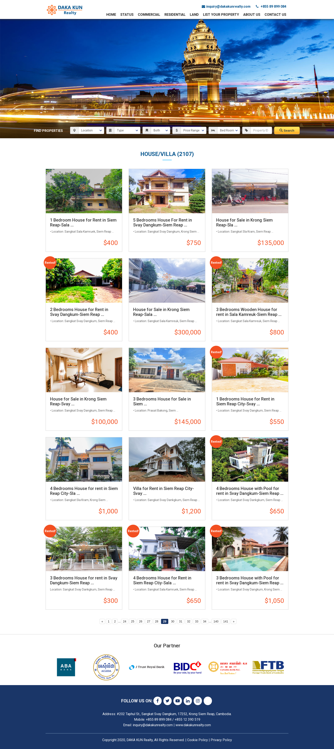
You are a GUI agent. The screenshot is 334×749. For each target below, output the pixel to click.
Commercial (149, 15)
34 (204, 621)
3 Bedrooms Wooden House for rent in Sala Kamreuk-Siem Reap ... (249, 312)
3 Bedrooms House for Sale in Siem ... (162, 401)
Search (286, 130)
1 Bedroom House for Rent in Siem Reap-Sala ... (83, 222)
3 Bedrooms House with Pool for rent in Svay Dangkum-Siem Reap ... (250, 580)
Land (194, 15)
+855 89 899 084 (271, 6)
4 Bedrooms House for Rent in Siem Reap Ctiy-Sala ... (162, 580)
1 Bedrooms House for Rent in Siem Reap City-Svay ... (245, 401)
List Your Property (221, 15)
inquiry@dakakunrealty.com (226, 6)
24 (124, 621)
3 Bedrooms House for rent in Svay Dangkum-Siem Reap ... (83, 580)
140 (215, 621)
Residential (175, 15)
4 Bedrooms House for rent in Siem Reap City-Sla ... (84, 491)
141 (225, 621)
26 (140, 621)
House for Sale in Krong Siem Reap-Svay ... (78, 401)
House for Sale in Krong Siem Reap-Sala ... (161, 312)
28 (156, 621)
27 (148, 621)
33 (196, 621)
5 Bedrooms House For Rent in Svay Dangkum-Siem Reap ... (162, 222)
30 (172, 621)
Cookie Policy (197, 740)
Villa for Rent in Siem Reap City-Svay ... (163, 491)
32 (188, 621)
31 (180, 621)
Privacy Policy (221, 740)
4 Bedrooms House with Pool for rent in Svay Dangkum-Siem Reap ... (250, 491)
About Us (251, 15)
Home (111, 15)
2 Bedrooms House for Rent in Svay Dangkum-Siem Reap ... (79, 312)
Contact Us (275, 15)
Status (127, 15)
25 (132, 621)
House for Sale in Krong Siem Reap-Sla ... (244, 222)
